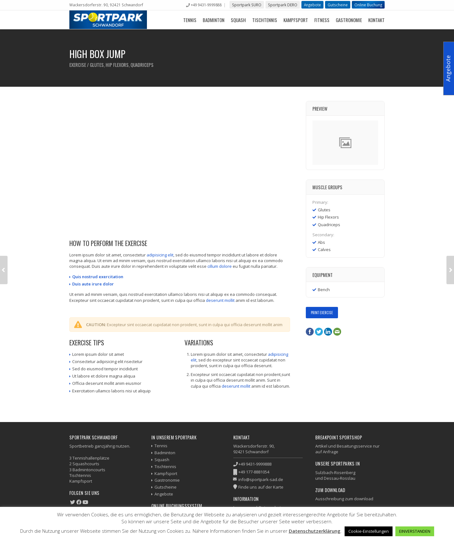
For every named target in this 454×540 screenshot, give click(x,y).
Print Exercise (322, 312)
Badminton (213, 19)
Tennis (189, 19)
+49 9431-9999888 (206, 4)
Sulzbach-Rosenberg (335, 472)
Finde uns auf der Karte (260, 487)
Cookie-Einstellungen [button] (368, 531)
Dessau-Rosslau (339, 478)
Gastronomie (349, 19)
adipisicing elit (160, 255)
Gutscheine (338, 4)
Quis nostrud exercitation (97, 276)
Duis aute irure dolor (93, 284)
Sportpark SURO (246, 4)
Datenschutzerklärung (314, 531)
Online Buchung (368, 4)
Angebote (312, 4)
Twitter (319, 332)
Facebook (310, 332)
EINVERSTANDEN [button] (414, 531)
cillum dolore (219, 266)
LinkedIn (328, 332)
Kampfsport (295, 19)
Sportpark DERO (282, 4)
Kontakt (376, 19)
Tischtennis (264, 19)
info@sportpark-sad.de (260, 479)
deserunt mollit (220, 300)
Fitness (321, 19)
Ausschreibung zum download (344, 499)
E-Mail (337, 332)
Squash (238, 19)
